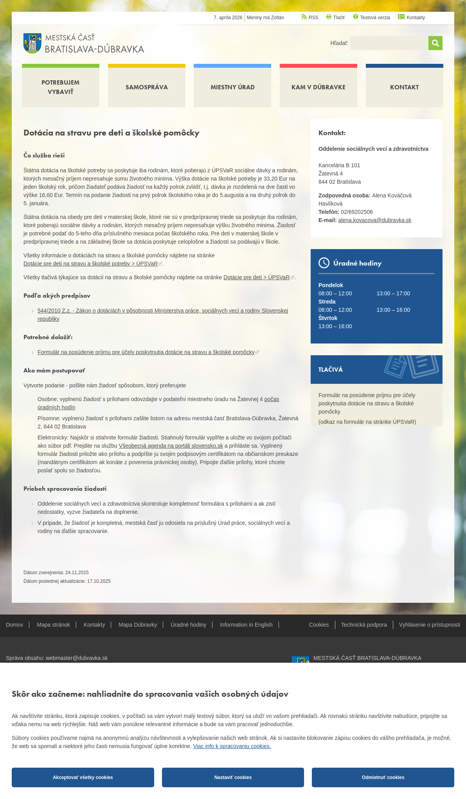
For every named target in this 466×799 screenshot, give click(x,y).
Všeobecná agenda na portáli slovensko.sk (171, 446)
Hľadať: (340, 43)
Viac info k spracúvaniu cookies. (232, 746)
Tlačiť (339, 17)
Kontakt (404, 87)
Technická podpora (364, 625)
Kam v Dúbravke (318, 87)
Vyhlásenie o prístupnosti (429, 625)
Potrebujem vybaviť (60, 87)
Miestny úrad (233, 87)
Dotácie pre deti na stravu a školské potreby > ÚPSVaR (90, 263)
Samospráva (147, 87)
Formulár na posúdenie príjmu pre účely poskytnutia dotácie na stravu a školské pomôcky (146, 352)
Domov (14, 625)
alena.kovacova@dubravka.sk (375, 220)
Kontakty (416, 17)
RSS (313, 17)
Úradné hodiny (188, 625)
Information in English (246, 625)
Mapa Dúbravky (138, 625)
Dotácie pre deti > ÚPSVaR (256, 277)
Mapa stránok (53, 625)
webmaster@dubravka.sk (77, 658)
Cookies (319, 625)
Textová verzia (375, 17)
